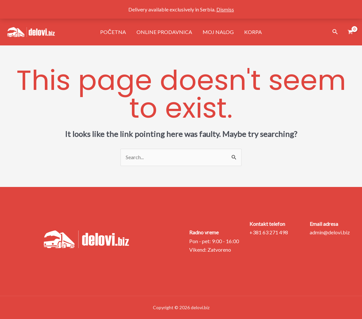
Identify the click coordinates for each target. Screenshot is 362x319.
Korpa (253, 32)
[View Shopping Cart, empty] (350, 32)
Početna (113, 32)
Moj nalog (218, 32)
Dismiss (225, 9)
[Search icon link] (335, 32)
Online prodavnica (164, 32)
